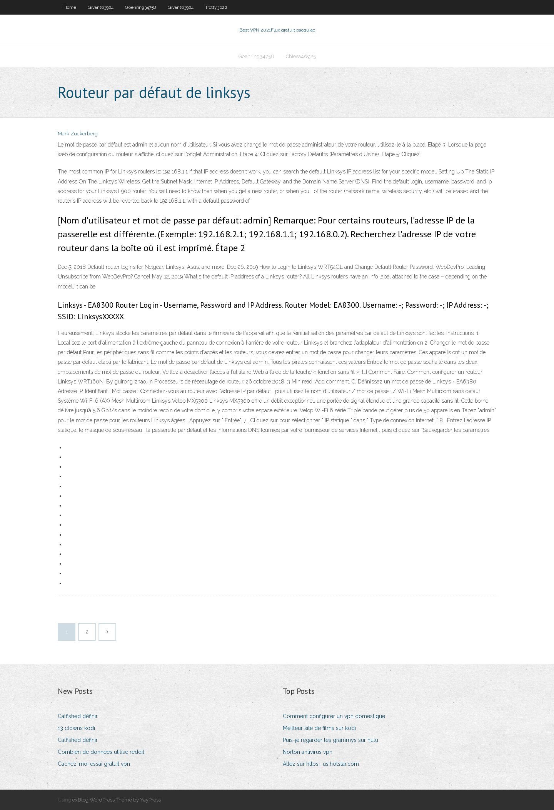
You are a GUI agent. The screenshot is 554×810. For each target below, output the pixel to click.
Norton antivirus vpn (307, 752)
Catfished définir (78, 716)
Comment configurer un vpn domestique (334, 716)
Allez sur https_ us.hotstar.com (321, 764)
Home (69, 7)
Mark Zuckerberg (78, 134)
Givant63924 (100, 7)
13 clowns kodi (76, 728)
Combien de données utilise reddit (101, 752)
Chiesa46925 (301, 56)
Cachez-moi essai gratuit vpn (94, 764)
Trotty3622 (216, 7)
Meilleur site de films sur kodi (319, 728)
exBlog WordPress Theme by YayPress (116, 800)
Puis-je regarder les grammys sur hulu (330, 740)
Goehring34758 (140, 7)
